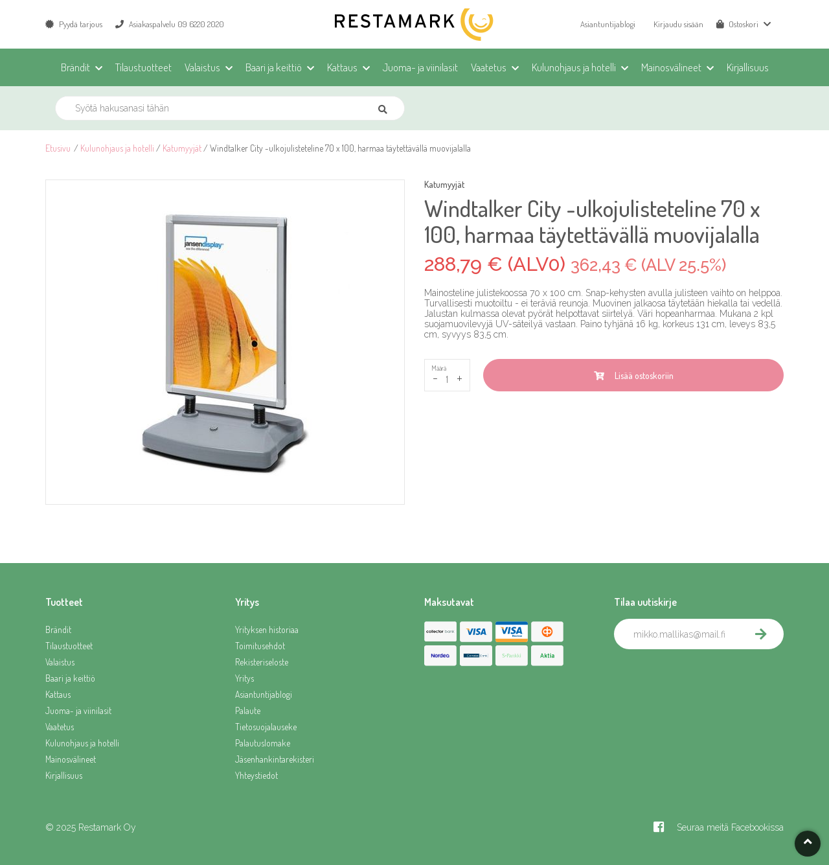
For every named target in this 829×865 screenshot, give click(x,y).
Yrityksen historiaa (267, 629)
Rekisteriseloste (261, 661)
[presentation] (712, 677)
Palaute (247, 710)
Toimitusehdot (260, 645)
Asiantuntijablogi (607, 24)
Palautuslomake (262, 742)
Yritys (244, 678)
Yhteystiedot (256, 775)
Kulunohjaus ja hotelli (117, 148)
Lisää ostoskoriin (634, 375)
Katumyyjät (182, 148)
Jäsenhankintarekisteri (274, 759)
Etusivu (58, 148)
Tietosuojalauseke (266, 726)
